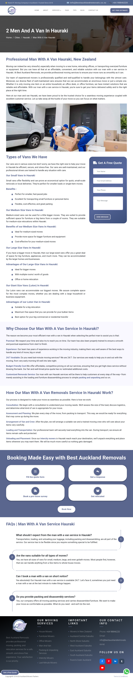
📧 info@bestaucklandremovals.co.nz (86, 3)
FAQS (67, 10)
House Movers (45, 631)
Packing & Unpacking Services (48, 651)
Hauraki (26, 37)
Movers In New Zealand (81, 631)
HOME (37, 10)
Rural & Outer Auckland (80, 660)
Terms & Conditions (121, 676)
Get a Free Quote (10, 672)
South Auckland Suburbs (81, 655)
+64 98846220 (113, 631)
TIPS (75, 10)
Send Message (102, 217)
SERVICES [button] (56, 10)
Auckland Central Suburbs (82, 636)
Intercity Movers (46, 658)
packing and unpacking (90, 377)
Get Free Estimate (120, 10)
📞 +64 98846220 (118, 3)
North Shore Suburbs (79, 641)
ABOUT (45, 10)
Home (9, 37)
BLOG (83, 10)
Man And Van (45, 645)
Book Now (66, 509)
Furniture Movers (46, 636)
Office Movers (45, 641)
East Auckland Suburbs (80, 650)
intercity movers (48, 438)
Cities (17, 37)
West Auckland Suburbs (81, 645)
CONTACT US (93, 10)
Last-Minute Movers (48, 662)
